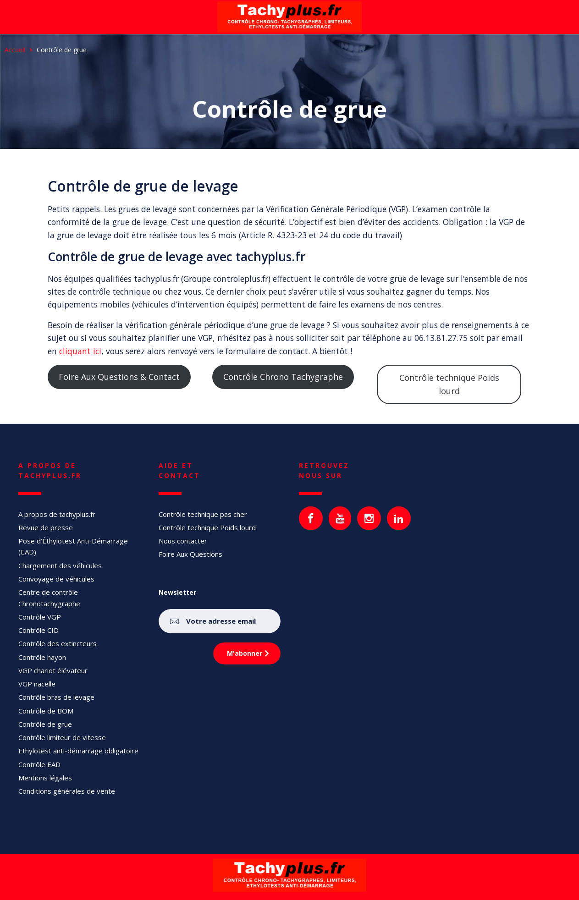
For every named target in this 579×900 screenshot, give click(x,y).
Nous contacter (183, 540)
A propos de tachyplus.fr (56, 514)
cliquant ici (80, 351)
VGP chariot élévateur (53, 670)
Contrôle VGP (39, 616)
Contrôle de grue (45, 724)
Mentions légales (45, 777)
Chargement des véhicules (60, 565)
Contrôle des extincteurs (57, 643)
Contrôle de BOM (45, 710)
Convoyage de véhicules (56, 578)
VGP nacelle (36, 683)
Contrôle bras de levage (56, 697)
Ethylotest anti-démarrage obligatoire (78, 750)
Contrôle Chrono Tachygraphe (283, 376)
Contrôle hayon (42, 657)
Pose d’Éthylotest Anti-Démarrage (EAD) (73, 546)
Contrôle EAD (39, 764)
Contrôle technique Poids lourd (449, 384)
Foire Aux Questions (190, 554)
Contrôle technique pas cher (203, 514)
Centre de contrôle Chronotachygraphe (49, 597)
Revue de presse (45, 527)
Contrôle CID (38, 630)
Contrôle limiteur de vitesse (62, 737)
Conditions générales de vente (66, 791)
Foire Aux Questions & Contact (119, 376)
